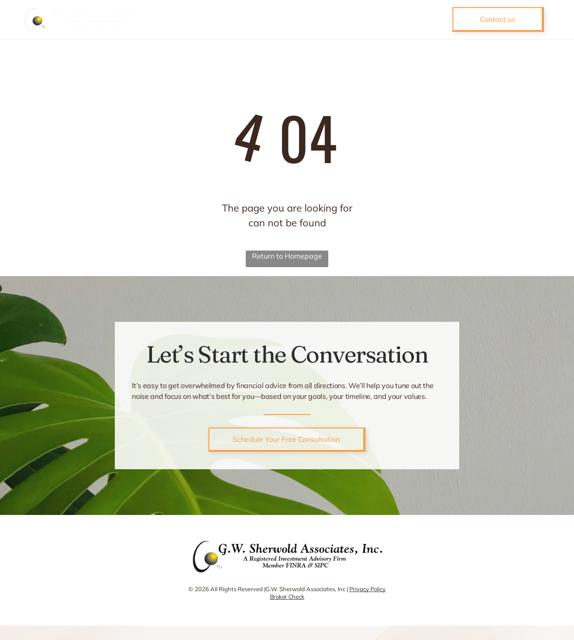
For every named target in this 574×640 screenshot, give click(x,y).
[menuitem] (223, 19)
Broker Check (287, 596)
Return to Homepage (287, 255)
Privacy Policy (367, 588)
